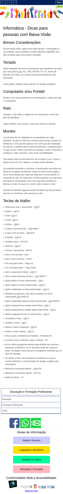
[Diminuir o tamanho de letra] (9, 2)
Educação (6, 399)
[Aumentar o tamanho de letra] (3, 2)
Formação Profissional (12, 405)
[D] (14, 488)
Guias (4, 411)
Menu (59, 2)
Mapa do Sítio (31, 491)
